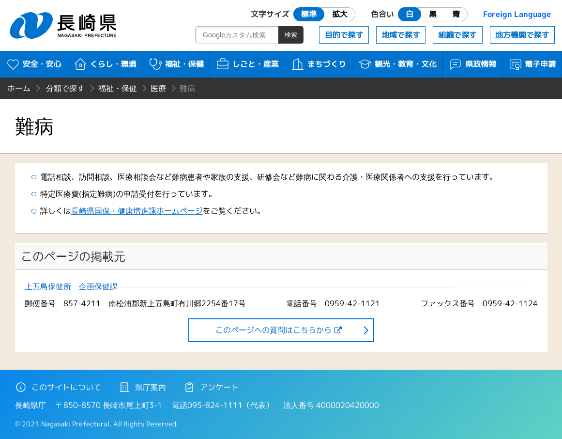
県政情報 (472, 64)
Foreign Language (517, 14)
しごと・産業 (247, 64)
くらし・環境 (105, 64)
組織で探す (457, 35)
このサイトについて (58, 387)
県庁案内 (142, 387)
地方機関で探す (522, 35)
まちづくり (318, 64)
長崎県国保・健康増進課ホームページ (137, 210)
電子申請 (532, 64)
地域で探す (400, 35)
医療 (158, 88)
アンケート (211, 387)
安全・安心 (33, 64)
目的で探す (344, 35)
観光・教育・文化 (397, 64)
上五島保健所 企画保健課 (71, 286)
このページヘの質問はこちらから (273, 330)
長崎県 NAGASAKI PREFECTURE (64, 25)
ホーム (18, 88)
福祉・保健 (176, 64)
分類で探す (65, 88)
